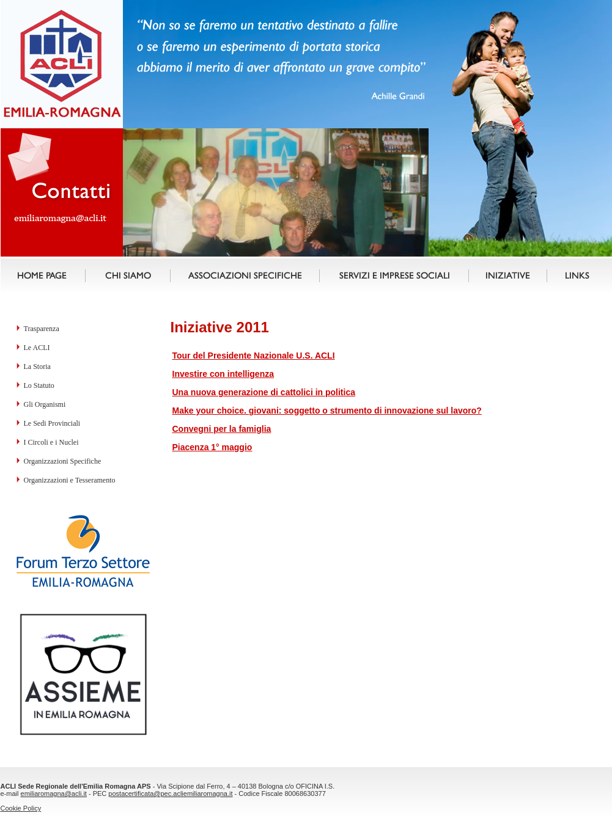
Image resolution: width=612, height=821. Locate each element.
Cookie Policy (21, 808)
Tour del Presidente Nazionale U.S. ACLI (253, 355)
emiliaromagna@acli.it (54, 793)
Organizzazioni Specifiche (62, 461)
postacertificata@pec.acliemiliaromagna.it (170, 793)
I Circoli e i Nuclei (51, 442)
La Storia (37, 366)
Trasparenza (41, 328)
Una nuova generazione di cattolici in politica (264, 392)
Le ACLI (37, 347)
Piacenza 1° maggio (212, 447)
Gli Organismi (45, 404)
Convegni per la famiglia (221, 429)
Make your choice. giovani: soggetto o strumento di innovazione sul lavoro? (327, 410)
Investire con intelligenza (223, 374)
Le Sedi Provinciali (52, 423)
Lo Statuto (39, 385)
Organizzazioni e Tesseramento (70, 480)
